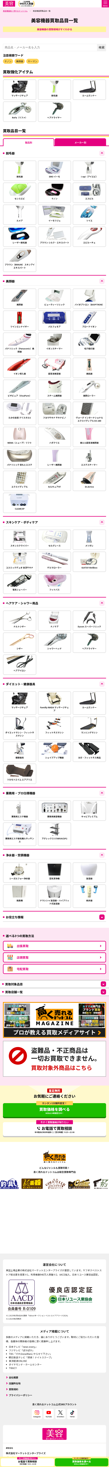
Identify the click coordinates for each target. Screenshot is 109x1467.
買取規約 (13, 1389)
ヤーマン (32, 61)
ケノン (8, 61)
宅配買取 (17, 969)
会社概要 (13, 1377)
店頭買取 (17, 957)
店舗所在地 (15, 1383)
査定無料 (54, 1091)
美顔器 (19, 61)
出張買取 (17, 946)
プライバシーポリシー (20, 1395)
